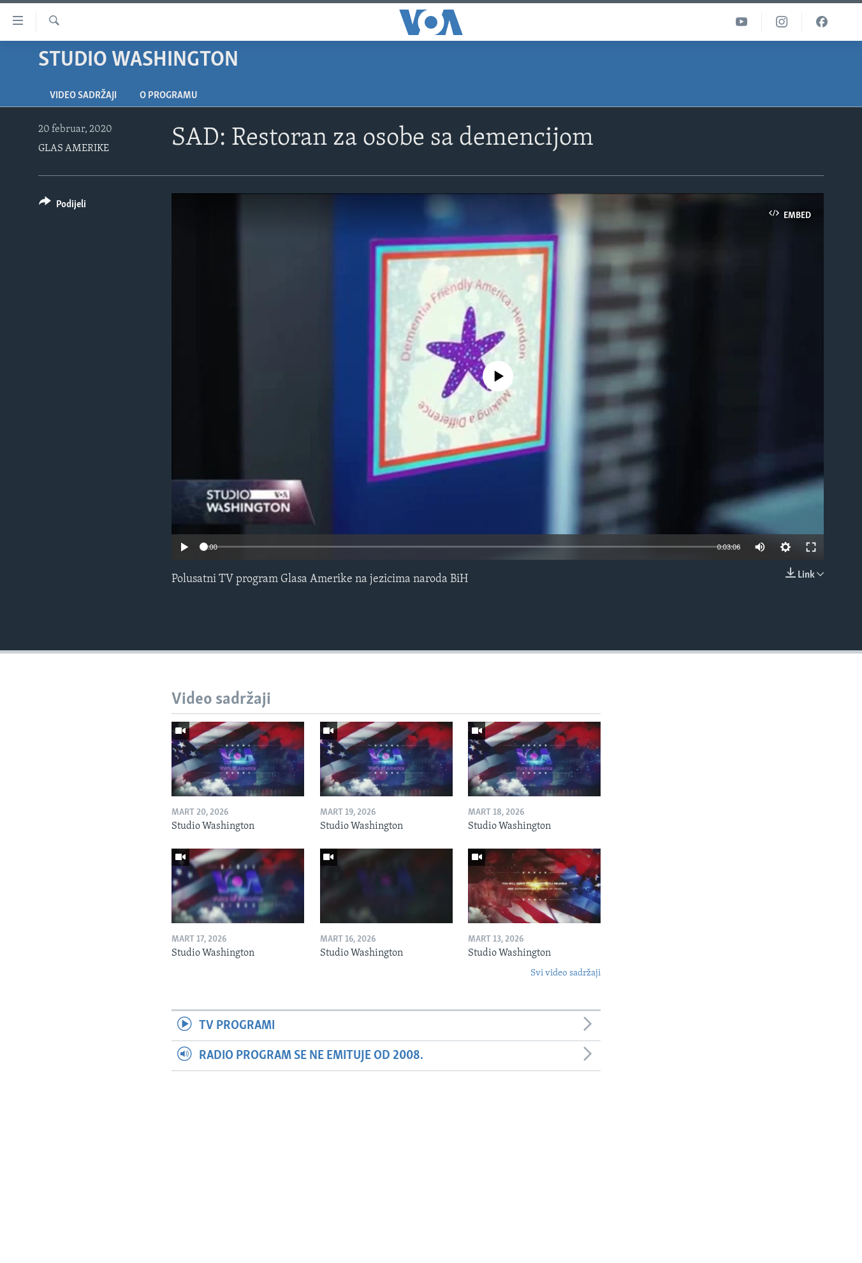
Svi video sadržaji (565, 973)
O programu (169, 96)
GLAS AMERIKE (73, 148)
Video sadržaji (83, 96)
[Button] (62, 206)
